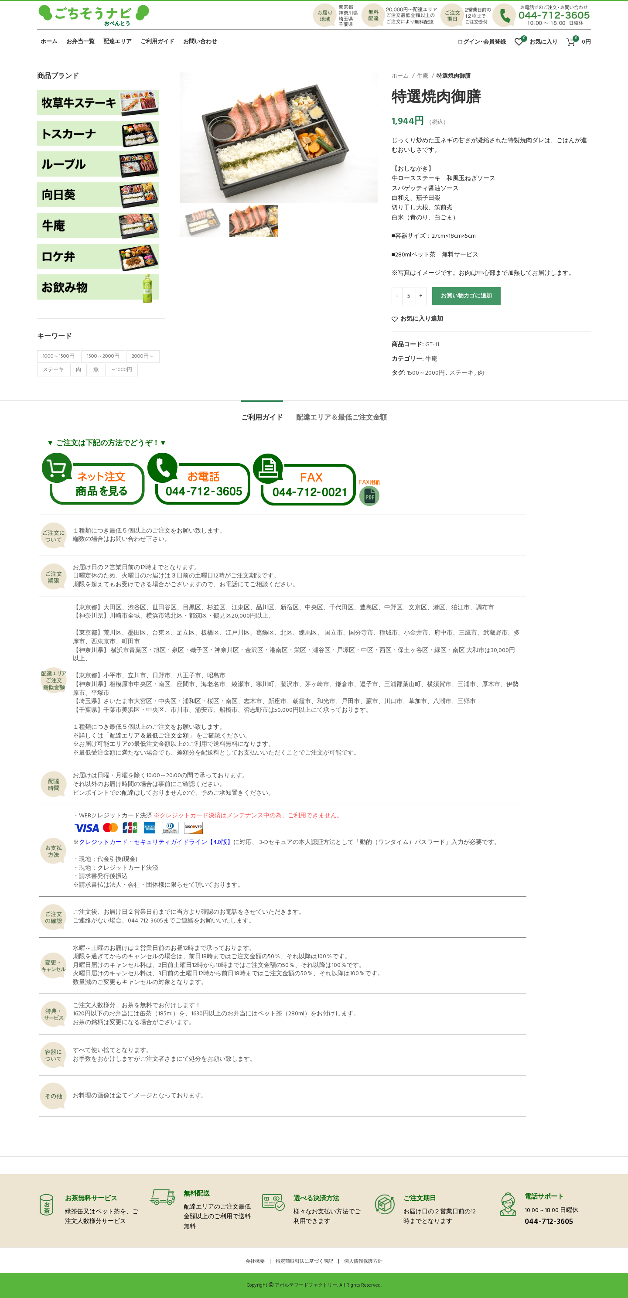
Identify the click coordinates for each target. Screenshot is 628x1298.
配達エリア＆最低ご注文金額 (149, 736)
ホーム (401, 76)
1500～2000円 (426, 373)
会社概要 (255, 1261)
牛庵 (423, 76)
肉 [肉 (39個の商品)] (78, 369)
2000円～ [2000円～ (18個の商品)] (143, 356)
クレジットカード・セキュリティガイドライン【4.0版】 (156, 842)
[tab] (262, 413)
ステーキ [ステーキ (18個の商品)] (53, 369)
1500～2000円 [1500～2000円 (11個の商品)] (103, 356)
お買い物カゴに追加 (466, 296)
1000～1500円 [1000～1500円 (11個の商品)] (59, 356)
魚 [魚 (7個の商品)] (96, 369)
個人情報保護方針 (363, 1261)
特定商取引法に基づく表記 (304, 1261)
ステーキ (461, 373)
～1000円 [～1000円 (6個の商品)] (121, 369)
